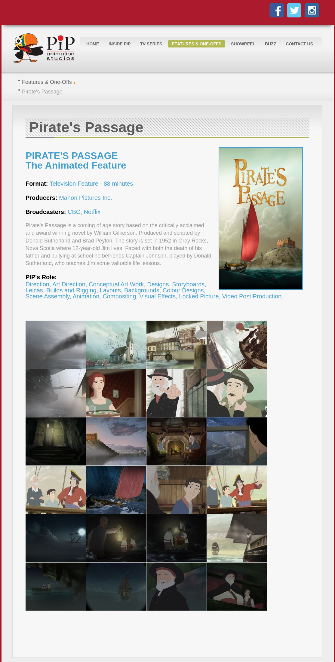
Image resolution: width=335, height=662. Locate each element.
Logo (45, 48)
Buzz (270, 43)
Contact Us (299, 43)
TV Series (151, 43)
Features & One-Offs (196, 43)
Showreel (243, 43)
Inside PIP (120, 43)
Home (92, 43)
